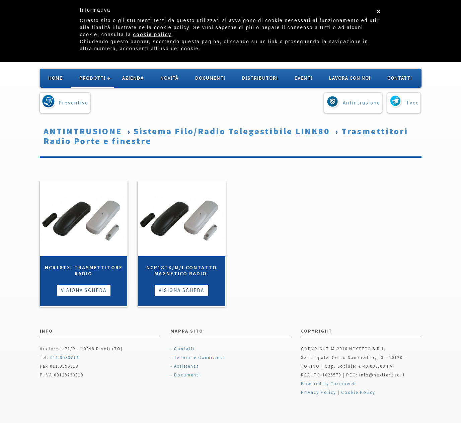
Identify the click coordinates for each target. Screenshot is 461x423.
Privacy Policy (318, 392)
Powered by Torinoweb (328, 383)
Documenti (210, 78)
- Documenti (185, 375)
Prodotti (92, 78)
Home (55, 78)
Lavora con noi (350, 78)
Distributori (260, 78)
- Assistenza (184, 366)
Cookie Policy (358, 392)
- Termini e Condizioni (197, 357)
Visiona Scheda (83, 290)
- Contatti (182, 349)
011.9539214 (64, 357)
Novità (169, 78)
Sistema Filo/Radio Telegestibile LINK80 (232, 131)
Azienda (133, 78)
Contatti (399, 78)
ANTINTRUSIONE (83, 131)
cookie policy (152, 34)
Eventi (303, 78)
